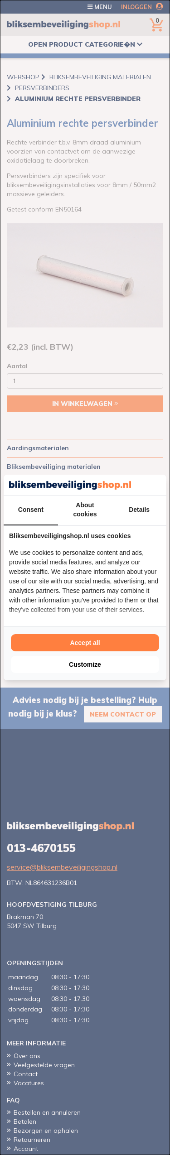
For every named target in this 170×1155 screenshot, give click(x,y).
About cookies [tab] (85, 509)
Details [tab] (139, 509)
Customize (85, 664)
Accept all (85, 642)
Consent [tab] (31, 509)
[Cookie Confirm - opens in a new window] (158, 485)
